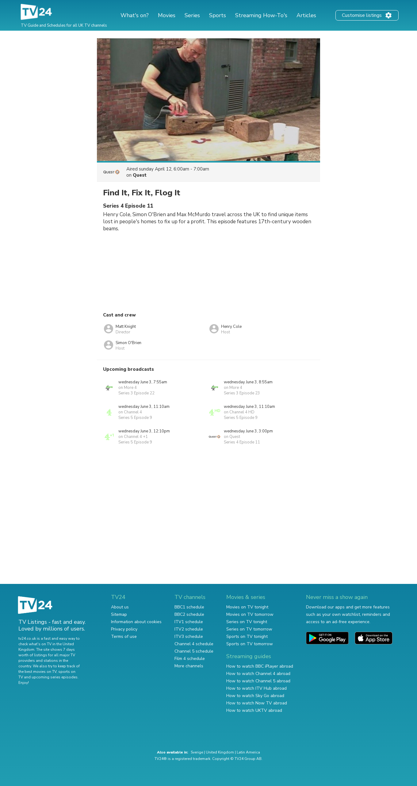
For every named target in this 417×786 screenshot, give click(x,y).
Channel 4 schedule (193, 644)
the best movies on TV (37, 671)
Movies (166, 15)
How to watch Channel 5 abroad (258, 681)
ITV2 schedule (188, 629)
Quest (140, 175)
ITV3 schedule (188, 636)
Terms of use (124, 636)
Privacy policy (124, 629)
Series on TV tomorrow (249, 629)
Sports (217, 15)
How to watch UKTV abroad (254, 710)
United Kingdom (220, 752)
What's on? (135, 15)
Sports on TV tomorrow (249, 644)
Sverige (197, 752)
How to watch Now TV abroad (256, 703)
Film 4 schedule (189, 658)
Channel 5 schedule (193, 651)
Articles (306, 15)
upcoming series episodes (55, 677)
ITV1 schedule (188, 622)
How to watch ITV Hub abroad (256, 688)
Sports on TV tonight (247, 636)
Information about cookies (136, 622)
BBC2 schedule (189, 614)
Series (192, 15)
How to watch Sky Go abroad (255, 696)
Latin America (248, 752)
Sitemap (119, 614)
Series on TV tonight (246, 622)
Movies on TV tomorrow (250, 614)
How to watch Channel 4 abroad (258, 674)
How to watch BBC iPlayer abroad (259, 666)
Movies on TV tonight (247, 607)
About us (120, 607)
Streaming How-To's (261, 15)
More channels (188, 666)
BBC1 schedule (189, 607)
